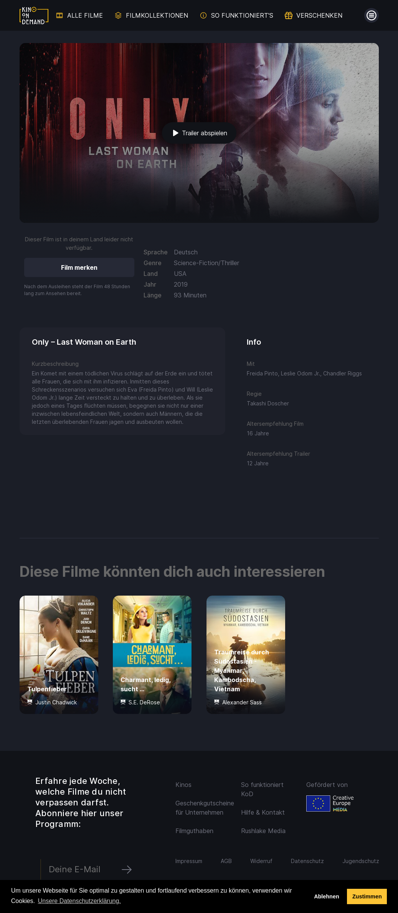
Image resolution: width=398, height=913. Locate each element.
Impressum (188, 861)
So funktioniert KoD (262, 789)
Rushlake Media (263, 831)
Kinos (183, 784)
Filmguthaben (194, 831)
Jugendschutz (360, 861)
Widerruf (261, 861)
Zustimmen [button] (367, 896)
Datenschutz (307, 861)
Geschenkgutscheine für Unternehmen (203, 807)
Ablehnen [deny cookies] (326, 896)
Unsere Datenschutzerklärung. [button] (79, 901)
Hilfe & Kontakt (263, 812)
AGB (226, 861)
